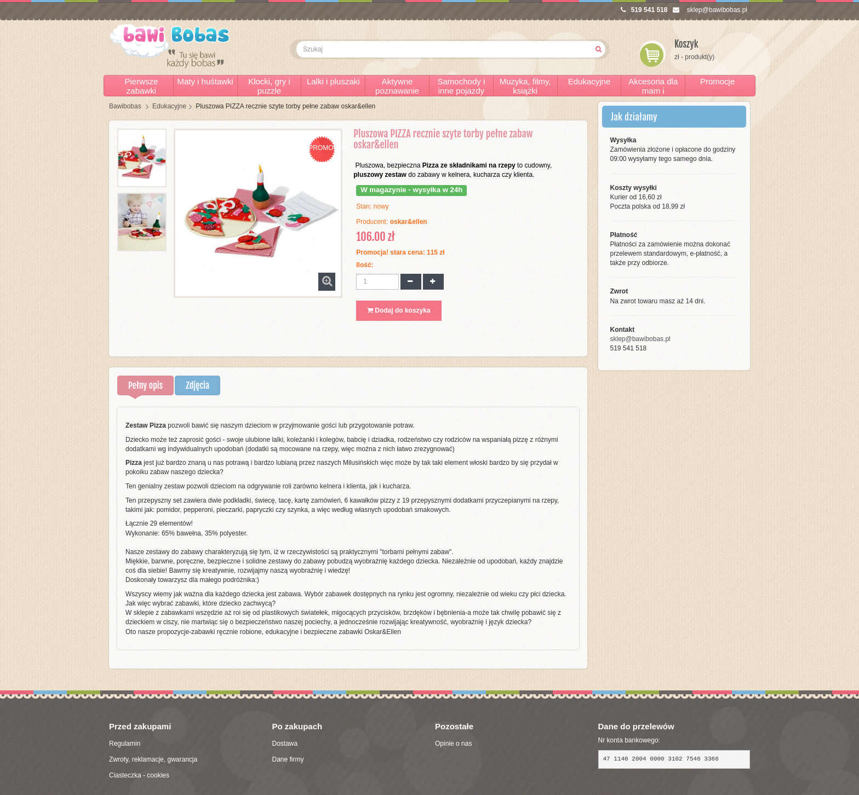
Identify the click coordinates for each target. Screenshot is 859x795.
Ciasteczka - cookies (139, 775)
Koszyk (686, 44)
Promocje (717, 81)
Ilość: (364, 265)
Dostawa (285, 743)
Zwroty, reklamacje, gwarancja (153, 759)
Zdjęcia (197, 385)
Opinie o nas (453, 743)
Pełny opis (145, 385)
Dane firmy (288, 759)
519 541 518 (644, 10)
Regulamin (124, 743)
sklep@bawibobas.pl (710, 10)
